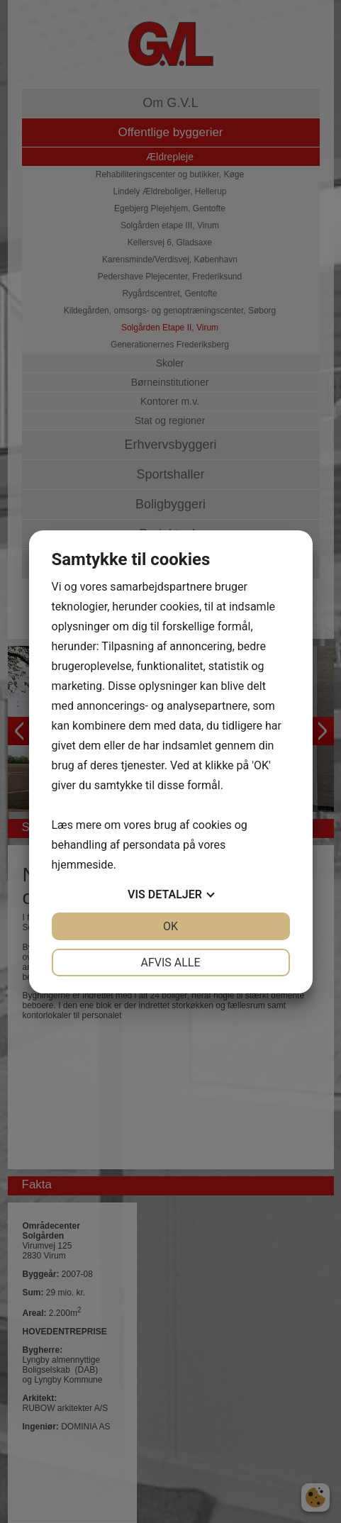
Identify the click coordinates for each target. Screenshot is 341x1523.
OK (170, 926)
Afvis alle (170, 962)
